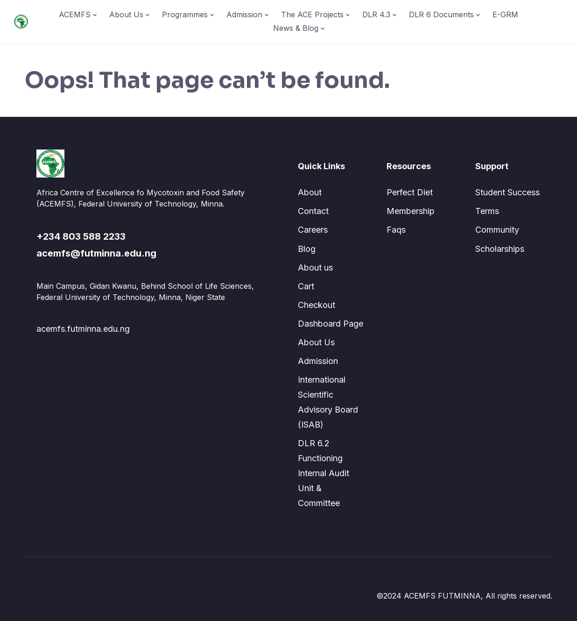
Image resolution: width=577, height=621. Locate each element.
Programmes (185, 14)
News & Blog (295, 28)
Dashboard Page (330, 323)
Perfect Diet (410, 192)
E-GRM (505, 14)
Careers (313, 230)
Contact (313, 211)
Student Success (507, 192)
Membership (411, 211)
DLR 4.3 (376, 14)
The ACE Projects (312, 14)
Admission (244, 14)
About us (315, 267)
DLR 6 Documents (441, 14)
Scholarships (499, 249)
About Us (126, 14)
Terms (487, 211)
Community (497, 230)
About (310, 192)
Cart (306, 286)
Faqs (396, 230)
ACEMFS (75, 14)
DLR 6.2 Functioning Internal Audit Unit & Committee (323, 473)
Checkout (316, 305)
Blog (307, 249)
